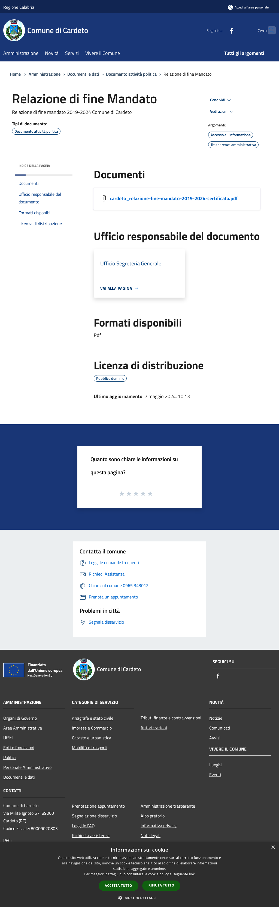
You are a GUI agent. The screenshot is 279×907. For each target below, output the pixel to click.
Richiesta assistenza (91, 835)
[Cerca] (269, 30)
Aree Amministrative (22, 728)
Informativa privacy (159, 825)
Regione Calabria (18, 7)
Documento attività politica (131, 74)
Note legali (150, 835)
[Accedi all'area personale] (248, 7)
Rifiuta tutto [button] (161, 885)
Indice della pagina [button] (34, 165)
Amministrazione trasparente (168, 806)
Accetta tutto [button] (118, 885)
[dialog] (139, 874)
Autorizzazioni (154, 727)
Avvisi (214, 737)
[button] (139, 897)
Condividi (221, 100)
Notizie (215, 718)
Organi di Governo (20, 718)
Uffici (8, 737)
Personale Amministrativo (27, 767)
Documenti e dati (83, 74)
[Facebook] (220, 30)
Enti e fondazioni (18, 747)
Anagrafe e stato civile (92, 718)
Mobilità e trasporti (89, 747)
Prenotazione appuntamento (98, 806)
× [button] (273, 848)
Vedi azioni (222, 111)
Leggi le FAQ (83, 825)
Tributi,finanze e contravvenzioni (171, 718)
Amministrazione (44, 74)
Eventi (215, 774)
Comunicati (219, 728)
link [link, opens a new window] (192, 874)
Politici (9, 757)
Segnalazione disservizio (94, 816)
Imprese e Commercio (92, 728)
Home (15, 74)
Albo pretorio (153, 816)
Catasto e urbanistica (91, 737)
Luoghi (215, 764)
